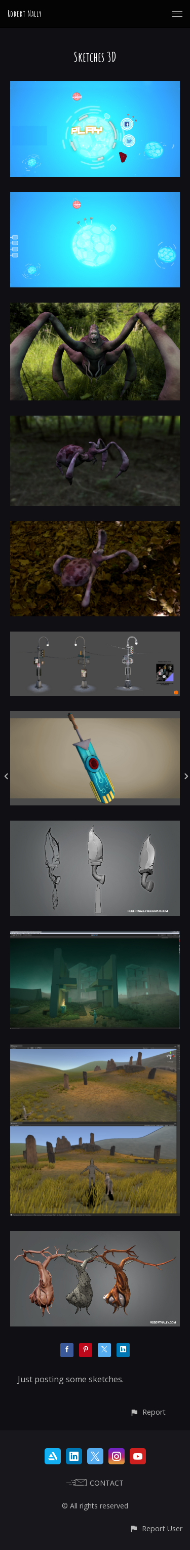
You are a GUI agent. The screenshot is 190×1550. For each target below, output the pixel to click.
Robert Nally (25, 14)
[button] (148, 1411)
